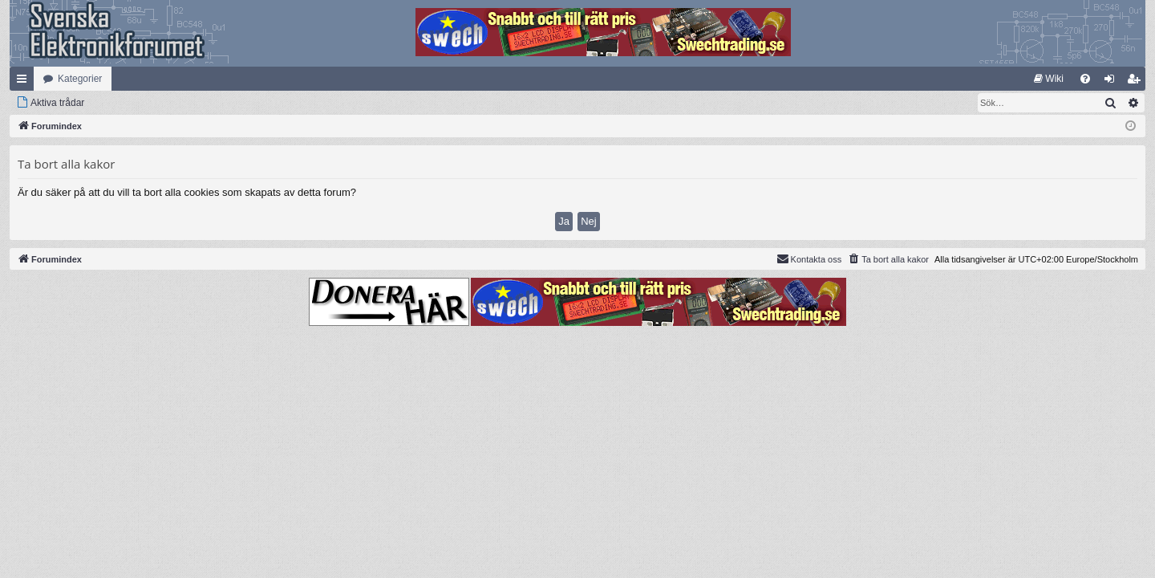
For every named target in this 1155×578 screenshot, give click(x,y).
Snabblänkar (25, 82)
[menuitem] (1048, 79)
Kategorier (80, 78)
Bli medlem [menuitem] (1137, 82)
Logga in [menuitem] (1112, 82)
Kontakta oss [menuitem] (809, 258)
